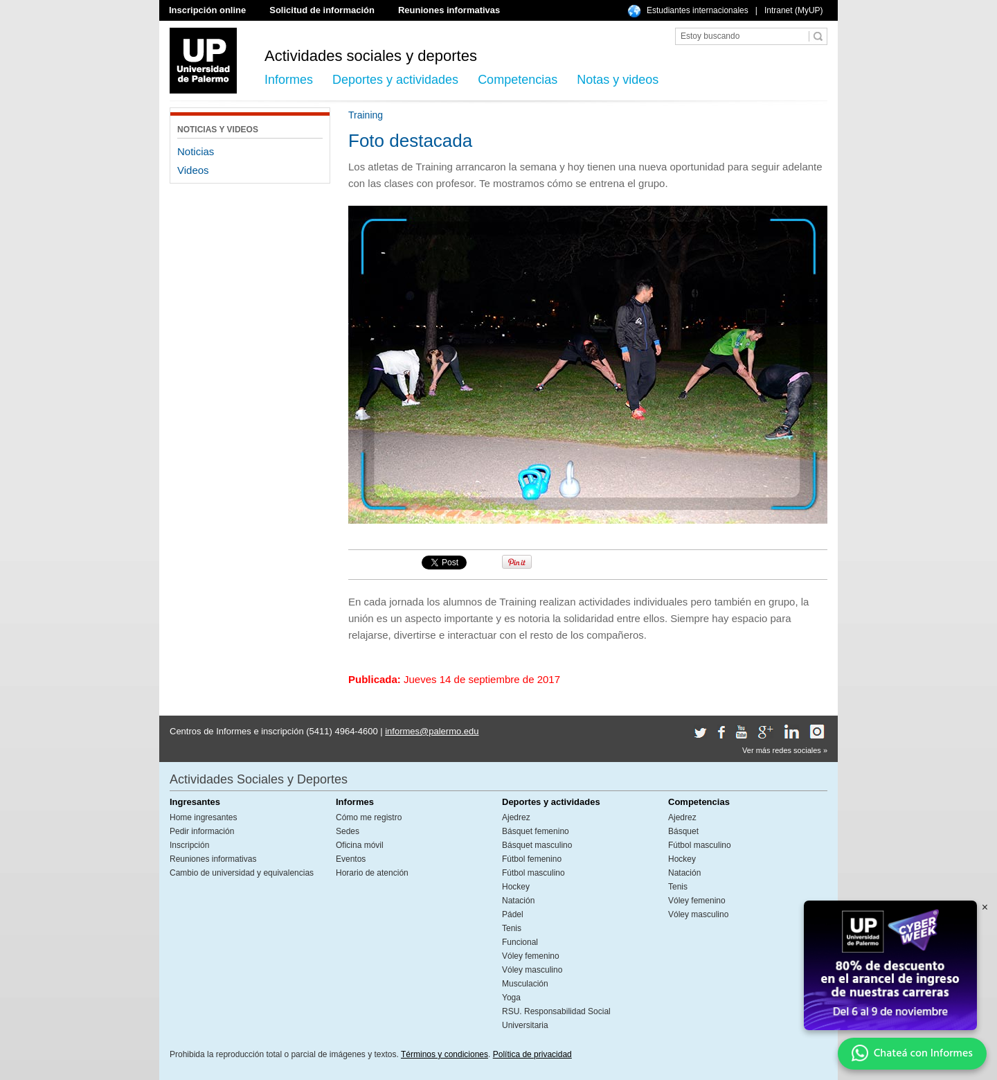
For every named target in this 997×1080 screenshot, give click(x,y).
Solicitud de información (322, 10)
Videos (193, 170)
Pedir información (202, 831)
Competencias (517, 80)
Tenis (511, 928)
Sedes (347, 831)
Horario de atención (372, 873)
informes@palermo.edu (431, 731)
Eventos (351, 859)
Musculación (525, 984)
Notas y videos (617, 80)
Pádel (512, 914)
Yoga (511, 997)
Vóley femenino (530, 956)
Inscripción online (207, 10)
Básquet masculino (537, 845)
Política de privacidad (532, 1054)
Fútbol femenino (532, 859)
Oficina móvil (360, 845)
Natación (518, 900)
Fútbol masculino (533, 873)
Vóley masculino (532, 970)
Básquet (683, 831)
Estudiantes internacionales (697, 10)
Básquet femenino (535, 831)
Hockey (516, 887)
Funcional (520, 942)
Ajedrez (516, 817)
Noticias (195, 151)
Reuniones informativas (449, 10)
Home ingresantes (203, 817)
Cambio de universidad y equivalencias (242, 873)
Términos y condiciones (444, 1054)
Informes (288, 80)
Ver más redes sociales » (784, 750)
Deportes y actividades (395, 80)
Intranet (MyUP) (793, 10)
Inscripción (189, 845)
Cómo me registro (369, 817)
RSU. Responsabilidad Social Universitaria (556, 1018)
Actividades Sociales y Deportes (259, 779)
